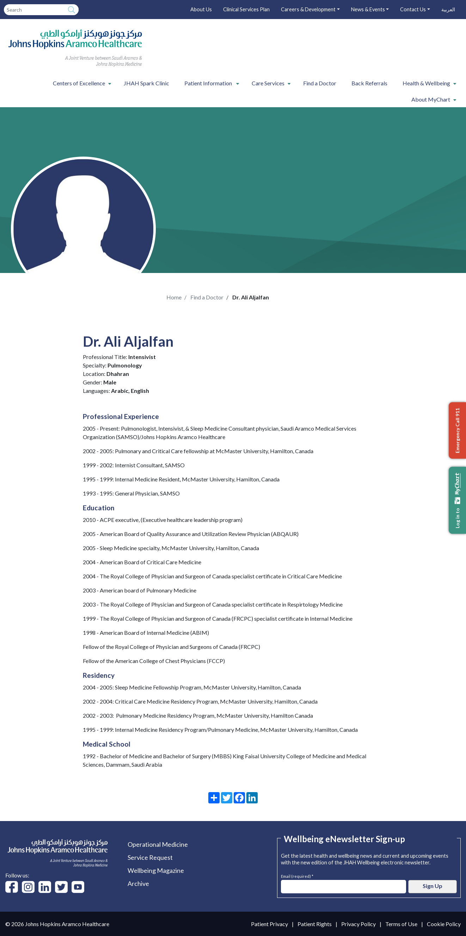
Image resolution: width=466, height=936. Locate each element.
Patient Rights (315, 923)
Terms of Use (401, 923)
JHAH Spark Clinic (146, 83)
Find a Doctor (319, 83)
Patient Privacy (269, 923)
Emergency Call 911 (457, 430)
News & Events (368, 9)
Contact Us (413, 9)
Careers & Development (308, 9)
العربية (448, 9)
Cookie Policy (444, 923)
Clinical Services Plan (246, 9)
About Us (201, 9)
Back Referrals (369, 83)
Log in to (457, 500)
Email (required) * (297, 875)
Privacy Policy (358, 923)
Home (174, 297)
